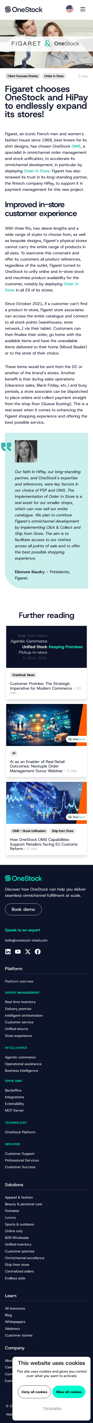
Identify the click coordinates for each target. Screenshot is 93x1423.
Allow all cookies (69, 1392)
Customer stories (18, 1335)
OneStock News (23, 675)
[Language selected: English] (69, 9)
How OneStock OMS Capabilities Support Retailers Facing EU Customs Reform (44, 844)
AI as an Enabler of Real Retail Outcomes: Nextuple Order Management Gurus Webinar (43, 766)
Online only (14, 1231)
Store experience (18, 1035)
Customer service (19, 1022)
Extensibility (14, 1103)
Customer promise (19, 1251)
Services (13, 1144)
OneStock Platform (20, 1132)
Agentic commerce (20, 1057)
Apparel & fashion (19, 1197)
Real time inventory (20, 1002)
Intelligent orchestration (24, 1015)
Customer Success (20, 1167)
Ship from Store (62, 831)
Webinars (12, 1328)
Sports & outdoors (19, 1224)
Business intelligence (21, 1070)
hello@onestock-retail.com (26, 940)
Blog (8, 1315)
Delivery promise (18, 1009)
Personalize (52, 1408)
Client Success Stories (22, 76)
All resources (15, 1308)
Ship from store (17, 1264)
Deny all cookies (34, 1392)
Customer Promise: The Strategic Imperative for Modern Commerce (45, 688)
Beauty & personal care (23, 1204)
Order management (22, 993)
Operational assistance (23, 1064)
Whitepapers (15, 1321)
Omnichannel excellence (24, 1258)
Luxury (10, 1217)
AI (13, 753)
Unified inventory (18, 1244)
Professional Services (22, 1160)
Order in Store (54, 76)
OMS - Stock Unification (28, 831)
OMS (76, 146)
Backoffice (13, 1090)
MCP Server (14, 1110)
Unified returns (16, 1029)
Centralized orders (19, 1271)
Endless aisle (15, 1278)
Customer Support (19, 1153)
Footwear (12, 1210)
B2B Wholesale (17, 1237)
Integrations (14, 1097)
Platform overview (19, 981)
